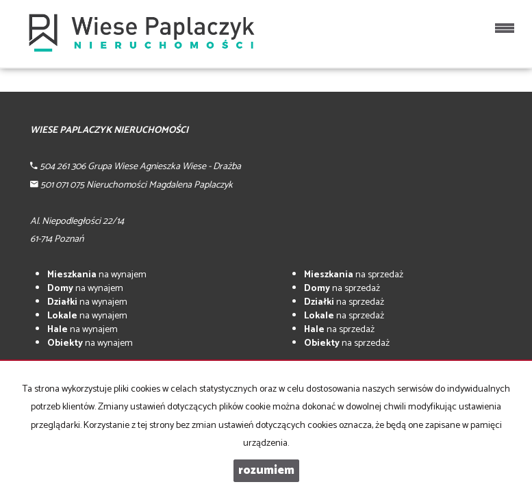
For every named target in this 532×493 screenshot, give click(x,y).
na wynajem (97, 275)
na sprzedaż (353, 275)
